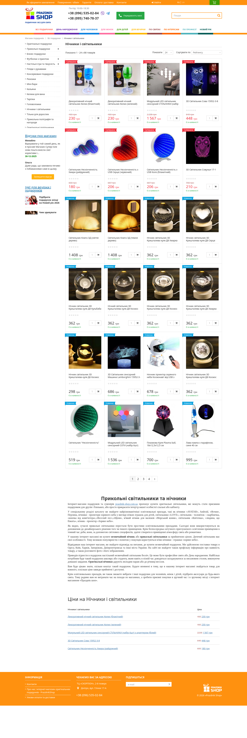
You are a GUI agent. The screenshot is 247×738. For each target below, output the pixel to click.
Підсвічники (33, 247)
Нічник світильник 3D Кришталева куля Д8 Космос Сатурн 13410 (162, 309)
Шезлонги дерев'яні (37, 314)
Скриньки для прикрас (39, 155)
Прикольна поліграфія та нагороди (40, 121)
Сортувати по (183, 52)
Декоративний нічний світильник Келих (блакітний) (95, 616)
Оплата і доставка (103, 2)
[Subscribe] (169, 684)
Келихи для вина (36, 94)
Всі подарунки (54, 38)
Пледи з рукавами (36, 68)
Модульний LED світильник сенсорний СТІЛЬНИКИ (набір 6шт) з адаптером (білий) (112, 632)
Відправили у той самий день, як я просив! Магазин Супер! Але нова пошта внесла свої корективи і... (42, 348)
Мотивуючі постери (37, 275)
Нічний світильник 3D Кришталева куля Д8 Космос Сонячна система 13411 (123, 309)
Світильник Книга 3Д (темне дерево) (123, 239)
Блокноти (32, 175)
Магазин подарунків (34, 38)
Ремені (30, 227)
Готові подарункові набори (41, 150)
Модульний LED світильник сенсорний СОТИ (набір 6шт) (123, 444)
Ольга (28, 362)
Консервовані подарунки (40, 73)
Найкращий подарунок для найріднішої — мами (47, 481)
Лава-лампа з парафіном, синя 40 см (199, 444)
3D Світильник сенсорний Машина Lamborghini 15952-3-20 (124, 377)
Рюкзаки (31, 79)
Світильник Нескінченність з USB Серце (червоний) (123, 171)
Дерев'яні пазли (35, 309)
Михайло (30, 340)
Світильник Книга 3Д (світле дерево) (84, 239)
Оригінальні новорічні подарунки (46, 464)
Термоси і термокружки (39, 194)
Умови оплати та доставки (41, 697)
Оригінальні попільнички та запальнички (40, 129)
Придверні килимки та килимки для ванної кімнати (39, 322)
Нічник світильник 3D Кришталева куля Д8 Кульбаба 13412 (85, 309)
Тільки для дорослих (38, 114)
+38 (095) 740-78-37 (89, 700)
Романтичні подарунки (39, 285)
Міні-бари (32, 84)
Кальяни (31, 89)
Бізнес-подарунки (36, 53)
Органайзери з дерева (39, 237)
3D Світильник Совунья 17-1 (201, 169)
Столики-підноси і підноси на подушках (41, 292)
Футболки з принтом (38, 58)
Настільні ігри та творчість (41, 63)
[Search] (218, 15)
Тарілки (31, 99)
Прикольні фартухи (37, 165)
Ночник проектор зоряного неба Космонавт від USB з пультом (161, 377)
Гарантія (86, 2)
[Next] (155, 479)
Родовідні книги (35, 232)
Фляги (30, 204)
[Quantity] (92, 118)
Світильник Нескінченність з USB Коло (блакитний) (162, 171)
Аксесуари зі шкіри (37, 170)
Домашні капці (35, 242)
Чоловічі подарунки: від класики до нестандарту (47, 499)
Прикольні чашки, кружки (41, 145)
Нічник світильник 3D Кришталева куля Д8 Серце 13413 (200, 240)
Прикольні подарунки (38, 48)
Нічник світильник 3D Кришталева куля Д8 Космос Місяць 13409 (201, 377)
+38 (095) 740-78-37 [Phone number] (83, 18)
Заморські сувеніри (37, 298)
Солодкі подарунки (37, 189)
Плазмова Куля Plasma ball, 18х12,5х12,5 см (161, 444)
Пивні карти (33, 262)
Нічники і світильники (38, 109)
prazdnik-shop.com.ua (126, 504)
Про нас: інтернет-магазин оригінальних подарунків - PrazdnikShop (48, 691)
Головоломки (34, 104)
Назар (28, 384)
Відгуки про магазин (41, 336)
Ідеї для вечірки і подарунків (38, 422)
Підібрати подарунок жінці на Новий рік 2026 (49, 434)
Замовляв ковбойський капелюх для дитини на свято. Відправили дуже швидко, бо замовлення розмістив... (42, 392)
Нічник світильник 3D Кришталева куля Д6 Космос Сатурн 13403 (84, 377)
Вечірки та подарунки (38, 717)
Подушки (32, 199)
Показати (157, 52)
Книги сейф (33, 303)
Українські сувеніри (37, 135)
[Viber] (102, 13)
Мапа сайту (33, 727)
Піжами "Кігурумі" (36, 252)
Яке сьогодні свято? (37, 722)
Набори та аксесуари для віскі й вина (40, 269)
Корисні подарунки (37, 280)
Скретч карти (34, 209)
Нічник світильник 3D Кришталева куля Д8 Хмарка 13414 (162, 240)
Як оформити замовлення (41, 2)
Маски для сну (34, 257)
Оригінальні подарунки (39, 43)
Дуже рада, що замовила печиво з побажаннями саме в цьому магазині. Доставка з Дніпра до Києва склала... (42, 370)
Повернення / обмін (68, 2)
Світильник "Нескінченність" (84, 442)
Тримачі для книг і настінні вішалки (41, 182)
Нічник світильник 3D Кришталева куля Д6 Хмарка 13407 (201, 309)
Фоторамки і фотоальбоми (41, 160)
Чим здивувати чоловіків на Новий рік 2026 (47, 449)
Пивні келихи (34, 214)
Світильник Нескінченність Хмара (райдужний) (93, 648)
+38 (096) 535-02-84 (83, 13)
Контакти (121, 2)
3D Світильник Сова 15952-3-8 (84, 640)
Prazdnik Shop (213, 727)
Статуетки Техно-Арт (37, 140)
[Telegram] (108, 13)
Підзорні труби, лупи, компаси (38, 221)
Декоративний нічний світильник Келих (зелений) (94, 624)
